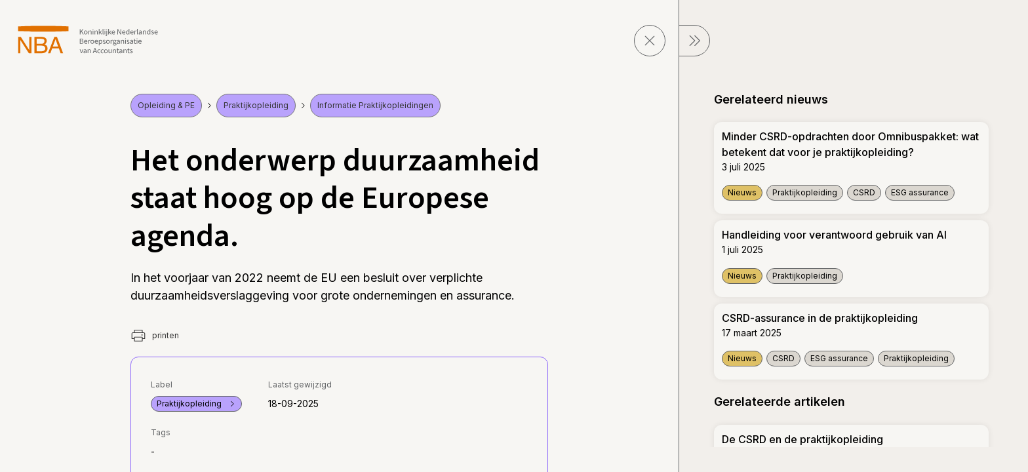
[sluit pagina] (649, 40)
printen (154, 336)
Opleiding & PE (166, 105)
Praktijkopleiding (256, 105)
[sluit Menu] (694, 40)
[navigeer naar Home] (88, 39)
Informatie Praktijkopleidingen (375, 105)
